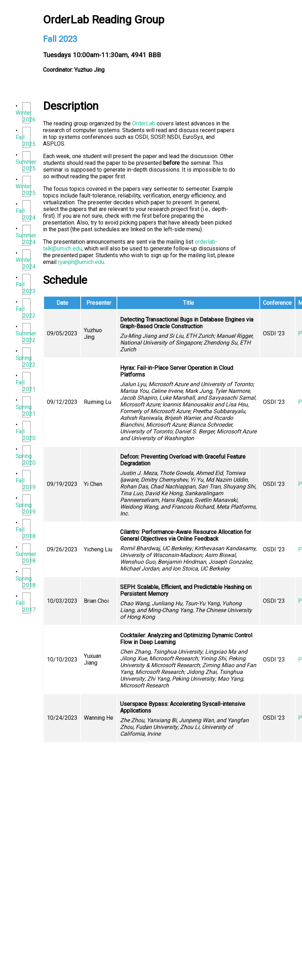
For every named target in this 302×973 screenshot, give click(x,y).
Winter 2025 (25, 189)
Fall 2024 (25, 214)
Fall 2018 (25, 533)
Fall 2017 (25, 606)
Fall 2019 (25, 484)
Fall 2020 (25, 435)
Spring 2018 (25, 582)
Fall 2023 (25, 287)
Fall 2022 (25, 312)
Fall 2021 (25, 386)
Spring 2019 (25, 508)
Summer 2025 (26, 165)
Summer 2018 (26, 557)
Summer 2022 (26, 337)
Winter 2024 (25, 263)
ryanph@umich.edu (81, 262)
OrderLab (143, 123)
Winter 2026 (25, 116)
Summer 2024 (26, 238)
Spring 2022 (25, 361)
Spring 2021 (25, 410)
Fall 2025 (25, 140)
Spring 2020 (25, 459)
